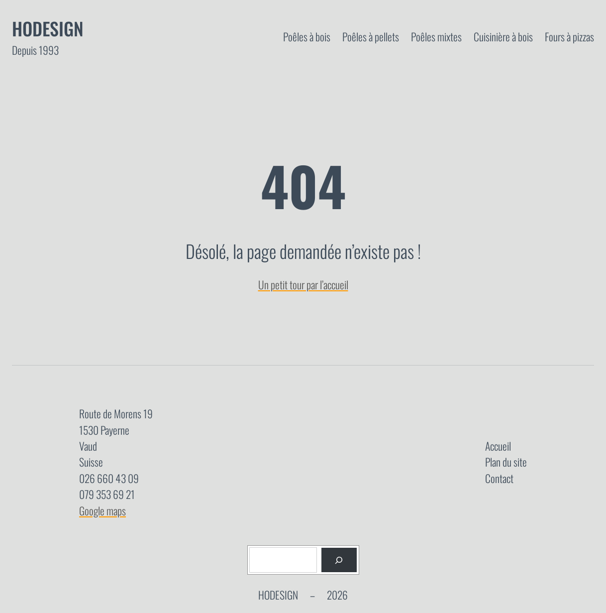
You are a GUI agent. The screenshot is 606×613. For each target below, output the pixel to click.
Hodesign (48, 28)
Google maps (102, 510)
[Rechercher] (339, 560)
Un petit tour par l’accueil (303, 284)
